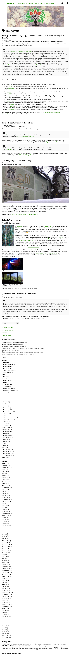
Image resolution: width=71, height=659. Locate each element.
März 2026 (5, 463)
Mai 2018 (4, 582)
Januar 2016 (5, 618)
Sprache (5, 402)
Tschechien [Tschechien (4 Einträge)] (29, 650)
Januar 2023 (5, 497)
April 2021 (4, 521)
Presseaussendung (8, 364)
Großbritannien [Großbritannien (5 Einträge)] (50, 646)
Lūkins (10, 86)
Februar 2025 (5, 477)
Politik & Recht (18, 164)
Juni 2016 (4, 610)
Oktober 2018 (5, 572)
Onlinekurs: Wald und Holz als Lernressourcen (14, 346)
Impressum (5, 332)
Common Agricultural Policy (10, 65)
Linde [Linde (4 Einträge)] (34, 648)
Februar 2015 (5, 636)
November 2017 (6, 594)
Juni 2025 (4, 471)
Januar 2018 (5, 590)
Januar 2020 (5, 543)
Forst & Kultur (7, 41)
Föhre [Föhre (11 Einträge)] (40, 646)
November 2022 (6, 499)
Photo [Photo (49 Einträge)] (55, 647)
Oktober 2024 (5, 479)
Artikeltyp (4, 360)
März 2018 (5, 586)
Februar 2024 (5, 485)
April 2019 (4, 560)
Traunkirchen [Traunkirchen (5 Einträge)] (23, 650)
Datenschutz (5, 334)
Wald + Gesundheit (46, 239)
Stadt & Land (5, 429)
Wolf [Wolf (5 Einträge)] (47, 650)
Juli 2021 (4, 517)
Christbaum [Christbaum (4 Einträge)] (50, 644)
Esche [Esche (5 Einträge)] (65, 644)
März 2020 (5, 539)
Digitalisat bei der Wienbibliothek (54, 142)
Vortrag (17, 239)
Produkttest (6, 368)
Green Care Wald (32, 250)
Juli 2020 (4, 531)
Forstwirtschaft (13, 41)
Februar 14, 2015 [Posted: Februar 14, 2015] (7, 296)
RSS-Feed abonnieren (7, 330)
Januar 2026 (5, 465)
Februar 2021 (5, 525)
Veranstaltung (54, 41)
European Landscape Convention (33, 65)
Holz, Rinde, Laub (6, 404)
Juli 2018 (4, 578)
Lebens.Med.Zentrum (33, 247)
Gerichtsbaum (15, 214)
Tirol (4, 443)
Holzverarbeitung (8, 412)
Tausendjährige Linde (32, 214)
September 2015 (6, 624)
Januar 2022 (5, 511)
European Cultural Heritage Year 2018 (21, 51)
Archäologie (6, 386)
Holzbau (6, 414)
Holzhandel (6, 408)
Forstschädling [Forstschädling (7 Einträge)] (34, 646)
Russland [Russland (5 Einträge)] (66, 648)
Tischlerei (6, 423)
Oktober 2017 (5, 596)
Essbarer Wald (7, 449)
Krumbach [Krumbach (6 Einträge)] (22, 648)
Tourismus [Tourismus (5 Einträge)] (19, 650)
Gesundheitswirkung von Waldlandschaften (46, 253)
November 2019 (6, 547)
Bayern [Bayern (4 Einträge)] (19, 644)
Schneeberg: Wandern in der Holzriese (18, 123)
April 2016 (4, 614)
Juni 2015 (4, 628)
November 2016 (6, 606)
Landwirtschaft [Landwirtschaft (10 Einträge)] (29, 648)
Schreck (12, 106)
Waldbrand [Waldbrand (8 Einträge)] (43, 650)
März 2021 (5, 523)
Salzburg (5, 439)
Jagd (4, 382)
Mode (4, 394)
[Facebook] (64, 3)
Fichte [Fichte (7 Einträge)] (8, 646)
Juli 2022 (4, 503)
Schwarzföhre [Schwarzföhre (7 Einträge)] (5, 650)
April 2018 (4, 584)
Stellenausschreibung (9, 370)
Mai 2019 (4, 558)
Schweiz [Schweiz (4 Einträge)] (10, 650)
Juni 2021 (4, 519)
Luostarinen (10, 109)
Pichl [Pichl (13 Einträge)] (60, 648)
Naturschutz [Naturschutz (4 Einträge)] (50, 648)
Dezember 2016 (6, 604)
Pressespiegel (7, 366)
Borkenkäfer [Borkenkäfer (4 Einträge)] (26, 644)
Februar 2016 (5, 616)
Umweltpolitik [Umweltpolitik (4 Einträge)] (33, 650)
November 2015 (6, 622)
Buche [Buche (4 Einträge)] (30, 644)
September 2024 (6, 481)
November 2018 (6, 570)
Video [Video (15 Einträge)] (38, 650)
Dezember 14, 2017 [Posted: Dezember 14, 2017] (8, 125)
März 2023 (5, 493)
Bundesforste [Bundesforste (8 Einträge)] (44, 644)
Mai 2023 (4, 491)
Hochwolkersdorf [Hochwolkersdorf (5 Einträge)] (56, 646)
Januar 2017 (5, 602)
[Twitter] (62, 3)
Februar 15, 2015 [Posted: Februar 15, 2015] (7, 222)
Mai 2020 (4, 535)
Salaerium (19, 226)
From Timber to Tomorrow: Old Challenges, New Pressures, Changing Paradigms (23, 348)
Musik (5, 398)
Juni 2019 (4, 556)
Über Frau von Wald (7, 327)
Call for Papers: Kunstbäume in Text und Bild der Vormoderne (18, 354)
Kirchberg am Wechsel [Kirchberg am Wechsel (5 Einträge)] (6, 648)
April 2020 (4, 537)
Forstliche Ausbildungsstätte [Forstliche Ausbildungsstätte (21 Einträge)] (20, 646)
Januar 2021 (5, 527)
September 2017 (6, 598)
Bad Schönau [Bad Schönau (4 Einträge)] (15, 644)
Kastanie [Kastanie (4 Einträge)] (61, 646)
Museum (38, 41)
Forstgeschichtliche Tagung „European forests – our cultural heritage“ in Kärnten (33, 37)
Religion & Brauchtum (45, 41)
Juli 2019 (4, 554)
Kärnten (19, 41)
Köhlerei (23, 41)
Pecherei (5, 376)
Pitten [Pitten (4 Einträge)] (63, 648)
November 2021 (6, 513)
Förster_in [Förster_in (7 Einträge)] (44, 646)
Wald (3, 447)
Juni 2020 (4, 533)
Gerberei (5, 406)
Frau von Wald (11, 3)
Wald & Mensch (60, 41)
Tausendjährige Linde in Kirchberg (16, 160)
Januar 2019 (5, 566)
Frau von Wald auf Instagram (9, 329)
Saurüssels (8, 149)
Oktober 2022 (5, 501)
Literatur (5, 297)
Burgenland (6, 431)
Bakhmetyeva (11, 88)
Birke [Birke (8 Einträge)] (22, 644)
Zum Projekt (5, 457)
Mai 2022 (4, 507)
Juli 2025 (4, 469)
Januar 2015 (5, 638)
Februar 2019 (5, 564)
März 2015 (5, 634)
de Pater (12, 104)
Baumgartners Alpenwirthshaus (25, 136)
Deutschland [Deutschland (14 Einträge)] (57, 644)
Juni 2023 (4, 489)
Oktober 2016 (5, 608)
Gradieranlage (47, 226)
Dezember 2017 (6, 592)
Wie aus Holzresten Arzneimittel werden (12, 344)
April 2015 (4, 632)
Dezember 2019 (6, 545)
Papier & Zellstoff (11, 297)
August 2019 (5, 553)
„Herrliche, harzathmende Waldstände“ (19, 294)
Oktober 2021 (5, 515)
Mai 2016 (4, 612)
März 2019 (5, 562)
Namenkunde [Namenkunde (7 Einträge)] (38, 648)
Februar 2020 (5, 541)
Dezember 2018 (6, 568)
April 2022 (4, 509)
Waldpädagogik (8, 455)
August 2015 (5, 626)
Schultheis (60, 237)
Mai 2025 (4, 473)
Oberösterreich (7, 437)
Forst (3, 378)
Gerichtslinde (22, 214)
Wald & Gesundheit (16, 223)
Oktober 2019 (5, 549)
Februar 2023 (5, 495)
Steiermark (6, 441)
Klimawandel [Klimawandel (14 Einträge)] (15, 648)
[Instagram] (67, 3)
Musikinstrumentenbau (10, 418)
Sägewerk (7, 421)
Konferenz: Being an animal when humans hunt (14, 342)
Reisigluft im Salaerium (12, 220)
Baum (5, 164)
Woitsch (8, 101)
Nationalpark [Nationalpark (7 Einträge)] (45, 648)
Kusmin (9, 92)
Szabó (9, 94)
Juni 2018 (4, 580)
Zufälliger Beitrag (6, 335)
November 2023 (6, 487)
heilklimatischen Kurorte (27, 240)
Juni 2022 (4, 505)
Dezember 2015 (6, 620)
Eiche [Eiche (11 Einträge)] (62, 644)
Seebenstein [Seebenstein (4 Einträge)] (14, 650)
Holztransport (15, 126)
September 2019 (6, 551)
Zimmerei (6, 425)
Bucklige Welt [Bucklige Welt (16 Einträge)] (36, 644)
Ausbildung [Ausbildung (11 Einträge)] (5, 644)
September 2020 (6, 529)
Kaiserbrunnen (10, 135)
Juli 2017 (4, 600)
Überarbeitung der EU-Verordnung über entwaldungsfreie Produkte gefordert (22, 352)
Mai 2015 (4, 630)
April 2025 (4, 475)
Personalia (6, 362)
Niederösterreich (22, 126)
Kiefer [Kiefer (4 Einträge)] (65, 646)
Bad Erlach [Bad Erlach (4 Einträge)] (11, 644)
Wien (4, 445)
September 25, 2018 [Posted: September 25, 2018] (8, 40)
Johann (11, 96)
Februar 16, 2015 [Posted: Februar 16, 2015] (7, 162)
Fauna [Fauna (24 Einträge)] (4, 646)
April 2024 (4, 483)
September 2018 (6, 574)
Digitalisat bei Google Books (26, 155)
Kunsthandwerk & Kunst (30, 41)
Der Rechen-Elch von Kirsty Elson (10, 350)
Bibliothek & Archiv (8, 126)
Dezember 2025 (6, 467)
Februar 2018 (5, 588)
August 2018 (5, 576)
